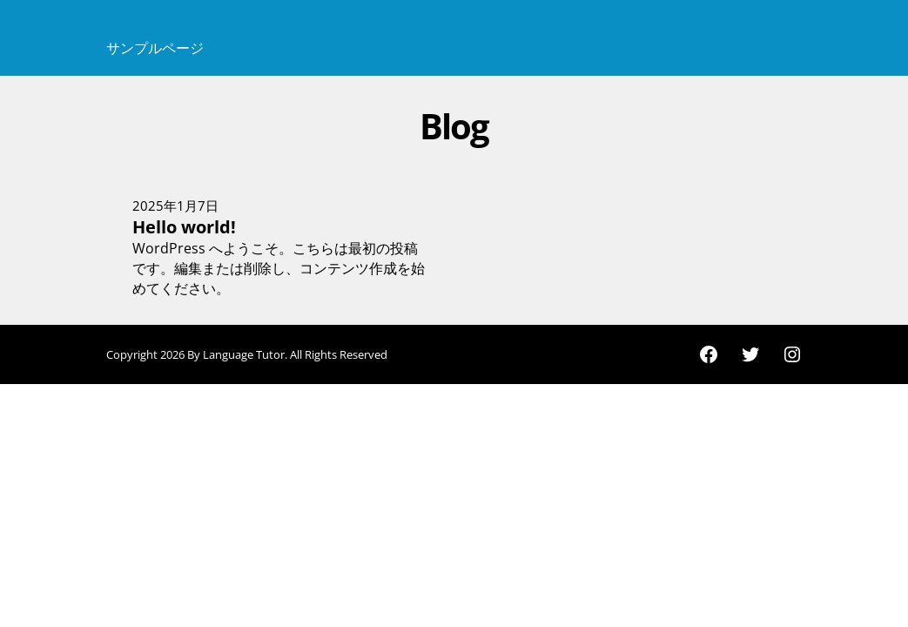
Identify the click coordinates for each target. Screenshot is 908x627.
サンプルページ (155, 47)
